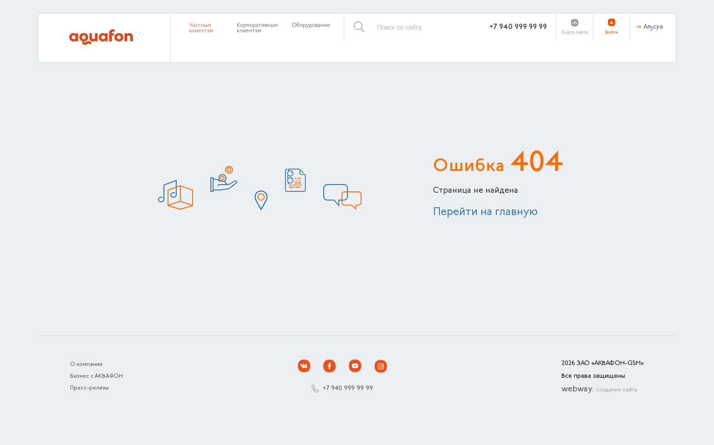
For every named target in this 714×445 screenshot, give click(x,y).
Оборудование (311, 25)
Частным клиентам (201, 28)
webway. (599, 389)
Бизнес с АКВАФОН (96, 376)
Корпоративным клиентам (257, 28)
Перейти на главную (485, 212)
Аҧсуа (653, 27)
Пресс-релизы (89, 388)
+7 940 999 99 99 (518, 27)
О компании (86, 364)
